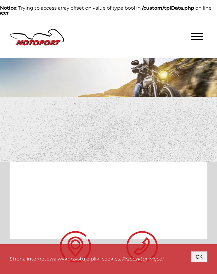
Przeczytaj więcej (143, 259)
